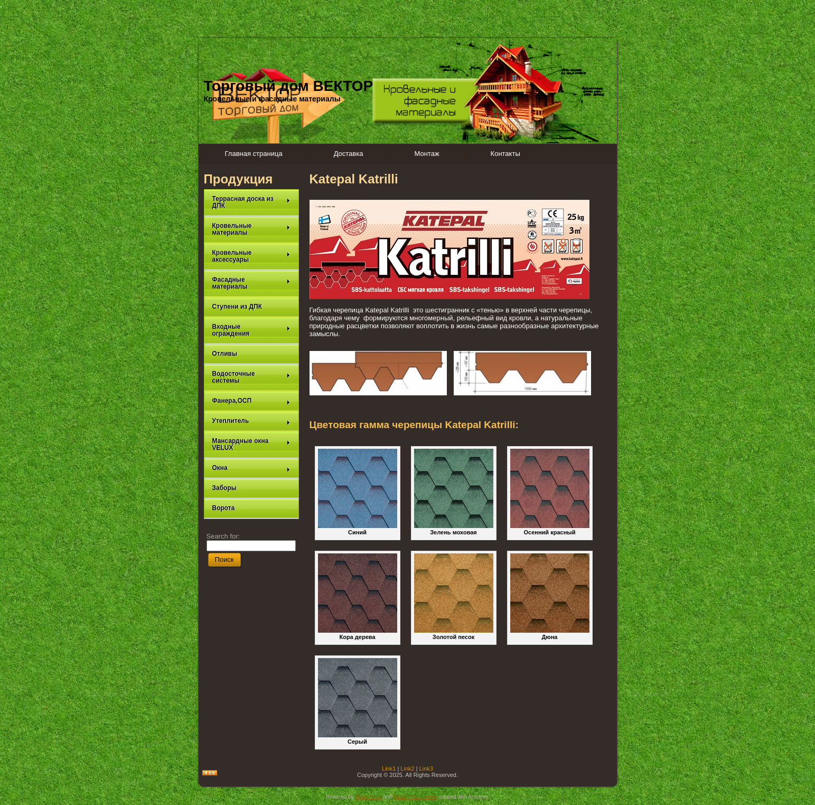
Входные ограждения (251, 330)
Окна (251, 468)
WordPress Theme (415, 797)
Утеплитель (251, 421)
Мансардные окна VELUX (251, 444)
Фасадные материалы (251, 283)
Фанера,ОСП (251, 401)
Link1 (389, 768)
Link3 (426, 768)
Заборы (224, 488)
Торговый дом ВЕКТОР (288, 86)
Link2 (407, 768)
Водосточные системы (251, 377)
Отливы (225, 353)
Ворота (223, 508)
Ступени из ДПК (237, 306)
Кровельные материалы (251, 229)
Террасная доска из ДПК (251, 202)
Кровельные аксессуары (251, 256)
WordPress (368, 797)
